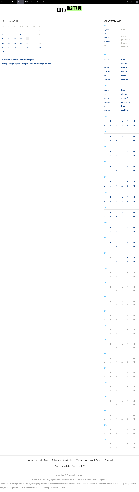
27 (21, 47)
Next (32, 2)
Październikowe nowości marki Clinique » (18, 60)
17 (3, 43)
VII (105, 125)
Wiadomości (5, 2)
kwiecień (107, 42)
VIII (111, 125)
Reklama (41, 480)
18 (9, 43)
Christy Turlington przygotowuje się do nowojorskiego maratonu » (27, 64)
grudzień (124, 79)
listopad (124, 75)
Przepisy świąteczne (52, 460)
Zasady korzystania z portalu (87, 480)
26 (15, 47)
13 (21, 39)
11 (9, 39)
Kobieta (20, 2)
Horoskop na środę (35, 460)
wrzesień (124, 67)
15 (34, 39)
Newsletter (66, 466)
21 (27, 43)
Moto (27, 2)
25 (9, 47)
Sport (14, 2)
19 (15, 43)
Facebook (76, 466)
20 (21, 43)
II (110, 121)
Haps (86, 460)
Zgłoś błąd (103, 480)
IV (122, 121)
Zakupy (79, 460)
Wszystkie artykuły (69, 480)
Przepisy (99, 460)
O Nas (34, 480)
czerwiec (107, 79)
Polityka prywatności (53, 480)
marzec (106, 38)
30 (40, 47)
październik (125, 71)
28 (27, 47)
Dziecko (45, 2)
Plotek (39, 2)
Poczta (124, 2)
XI (128, 125)
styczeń (106, 30)
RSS (83, 466)
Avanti (92, 460)
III (116, 121)
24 (3, 47)
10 (3, 39)
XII (134, 125)
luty (105, 34)
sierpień (124, 63)
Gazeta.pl (109, 460)
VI (134, 121)
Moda (72, 460)
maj (105, 75)
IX (116, 125)
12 (15, 39)
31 (3, 52)
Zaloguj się (130, 2)
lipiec (123, 59)
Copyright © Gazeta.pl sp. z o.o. (69, 475)
